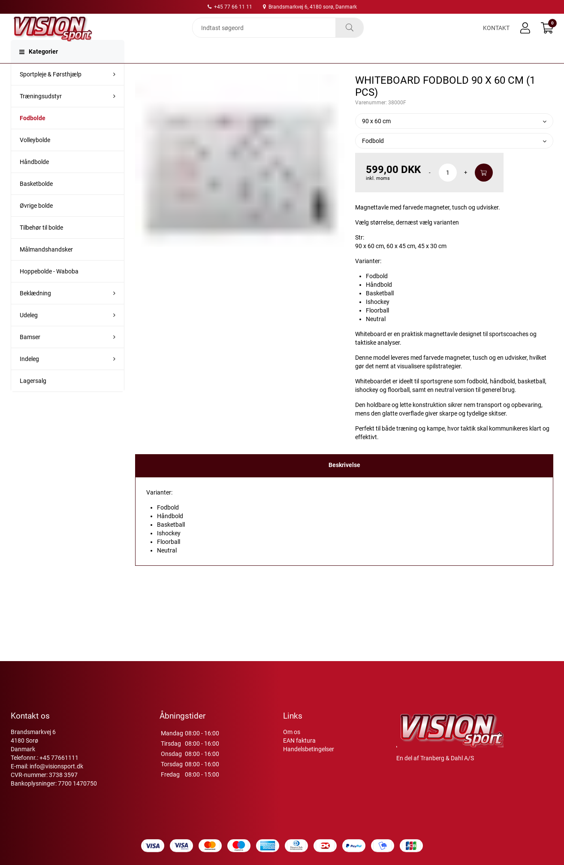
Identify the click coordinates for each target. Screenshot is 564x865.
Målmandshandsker (46, 266)
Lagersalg (33, 398)
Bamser (30, 354)
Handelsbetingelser (308, 749)
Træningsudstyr (41, 113)
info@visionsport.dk (56, 766)
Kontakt (496, 35)
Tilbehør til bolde (41, 244)
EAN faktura (299, 740)
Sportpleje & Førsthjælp (50, 91)
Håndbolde (34, 179)
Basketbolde (36, 200)
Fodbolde (32, 135)
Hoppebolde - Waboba (49, 288)
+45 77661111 (58, 757)
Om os (291, 731)
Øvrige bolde (36, 222)
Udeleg (29, 332)
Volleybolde (35, 157)
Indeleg (29, 376)
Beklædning (35, 310)
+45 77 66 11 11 (230, 7)
